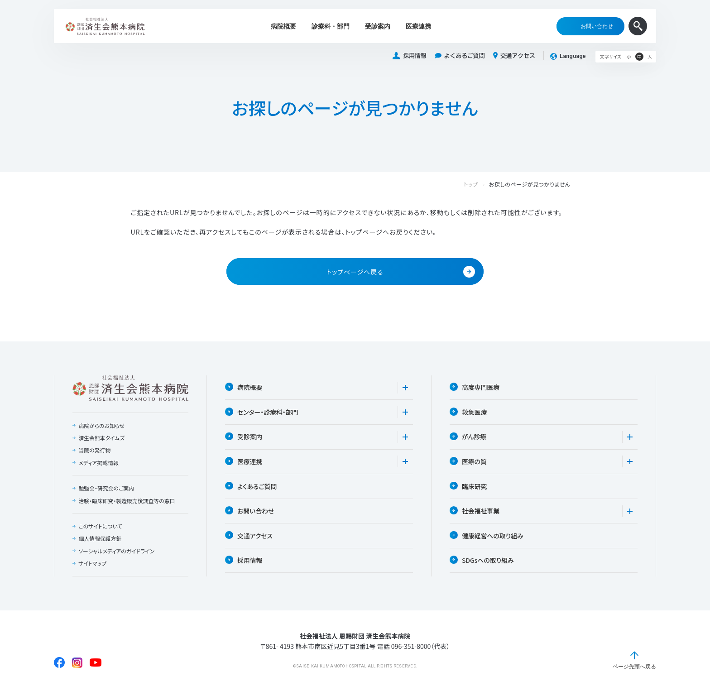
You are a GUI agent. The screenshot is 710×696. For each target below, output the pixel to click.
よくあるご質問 (460, 56)
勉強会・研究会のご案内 (106, 489)
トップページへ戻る (400, 272)
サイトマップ (92, 564)
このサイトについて (100, 527)
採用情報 (409, 56)
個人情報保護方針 (100, 539)
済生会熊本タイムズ (101, 438)
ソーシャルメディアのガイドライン (116, 552)
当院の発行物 (94, 451)
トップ (480, 184)
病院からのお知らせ (101, 426)
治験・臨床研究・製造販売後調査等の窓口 (127, 501)
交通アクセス (514, 55)
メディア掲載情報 (98, 463)
